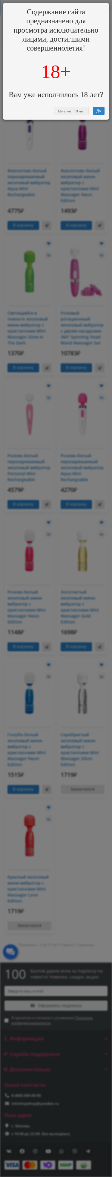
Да (98, 110)
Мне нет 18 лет (71, 111)
